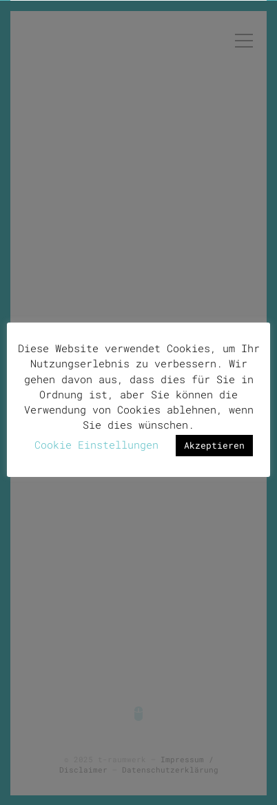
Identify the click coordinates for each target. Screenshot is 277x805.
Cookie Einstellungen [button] (96, 444)
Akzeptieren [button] (214, 444)
